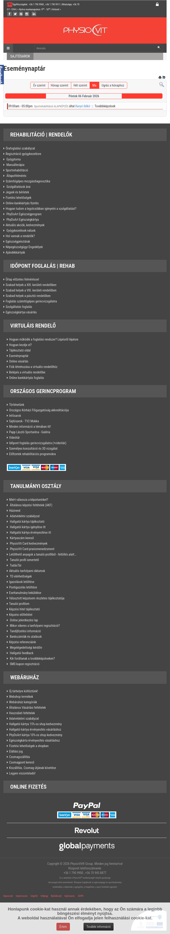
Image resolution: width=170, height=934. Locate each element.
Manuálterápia (15, 165)
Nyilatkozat (56, 896)
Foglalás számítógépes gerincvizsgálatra (31, 301)
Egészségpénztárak (18, 241)
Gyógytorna (13, 159)
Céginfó (34, 896)
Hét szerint (80, 85)
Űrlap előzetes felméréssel (22, 279)
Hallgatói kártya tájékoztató (26, 521)
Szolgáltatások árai (18, 187)
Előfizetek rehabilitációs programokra (32, 454)
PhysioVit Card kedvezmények (28, 543)
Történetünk (16, 405)
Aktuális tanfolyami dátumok (27, 571)
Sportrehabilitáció (17, 170)
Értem (63, 927)
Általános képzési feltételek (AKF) (30, 505)
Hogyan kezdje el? (20, 345)
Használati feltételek (22, 713)
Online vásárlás (18, 361)
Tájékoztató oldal (20, 350)
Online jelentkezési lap (23, 620)
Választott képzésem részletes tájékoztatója (36, 598)
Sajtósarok (69, 896)
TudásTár (15, 565)
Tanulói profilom (19, 604)
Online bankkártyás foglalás (26, 378)
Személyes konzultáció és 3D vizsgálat (33, 448)
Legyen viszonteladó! (22, 773)
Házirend (14, 510)
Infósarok (15, 415)
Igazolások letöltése (21, 582)
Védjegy (44, 896)
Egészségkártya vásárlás (21, 312)
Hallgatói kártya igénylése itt (27, 527)
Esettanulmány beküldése (25, 593)
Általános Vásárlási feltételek (27, 707)
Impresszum (22, 896)
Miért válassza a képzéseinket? (28, 499)
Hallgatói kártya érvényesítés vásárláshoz (35, 729)
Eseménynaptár (18, 356)
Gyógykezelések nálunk (21, 230)
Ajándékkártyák (15, 252)
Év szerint (39, 85)
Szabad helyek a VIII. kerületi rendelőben (31, 290)
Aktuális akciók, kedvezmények (25, 225)
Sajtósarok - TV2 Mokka (24, 421)
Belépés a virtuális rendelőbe (27, 372)
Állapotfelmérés (16, 176)
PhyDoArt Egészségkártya (22, 219)
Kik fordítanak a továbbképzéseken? (32, 658)
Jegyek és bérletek (17, 192)
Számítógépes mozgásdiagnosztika (28, 181)
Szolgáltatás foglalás (19, 307)
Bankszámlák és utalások (25, 636)
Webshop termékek (21, 696)
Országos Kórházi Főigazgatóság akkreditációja (39, 410)
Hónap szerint (59, 85)
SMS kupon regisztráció (24, 664)
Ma (94, 85)
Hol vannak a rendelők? (20, 236)
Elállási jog (16, 751)
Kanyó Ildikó (82, 106)
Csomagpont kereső (21, 762)
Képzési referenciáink (22, 642)
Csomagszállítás (19, 757)
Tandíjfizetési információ (25, 631)
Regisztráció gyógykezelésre (23, 154)
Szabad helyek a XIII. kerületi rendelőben (31, 285)
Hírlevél (55, 9)
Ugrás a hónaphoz (113, 85)
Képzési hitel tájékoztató (24, 609)
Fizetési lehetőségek (18, 197)
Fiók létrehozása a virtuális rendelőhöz (33, 367)
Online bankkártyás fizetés (22, 203)
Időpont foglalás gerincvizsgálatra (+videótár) (37, 443)
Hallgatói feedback (21, 653)
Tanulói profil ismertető (24, 560)
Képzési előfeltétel (20, 615)
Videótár (14, 437)
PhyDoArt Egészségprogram (24, 214)
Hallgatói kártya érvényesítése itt (30, 532)
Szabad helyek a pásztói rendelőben (28, 296)
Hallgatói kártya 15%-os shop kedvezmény (35, 724)
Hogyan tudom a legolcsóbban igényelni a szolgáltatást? (41, 208)
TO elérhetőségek (20, 576)
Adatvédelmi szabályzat (24, 516)
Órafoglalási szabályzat (20, 148)
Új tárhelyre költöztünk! (23, 691)
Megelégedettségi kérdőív (25, 647)
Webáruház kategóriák (23, 702)
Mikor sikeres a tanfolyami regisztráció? (34, 625)
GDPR (80, 896)
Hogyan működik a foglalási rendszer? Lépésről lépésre (43, 339)
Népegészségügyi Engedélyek (24, 247)
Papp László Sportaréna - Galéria (29, 432)
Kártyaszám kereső (21, 538)
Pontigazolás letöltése (23, 587)
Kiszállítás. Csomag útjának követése (32, 768)
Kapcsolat (8, 896)
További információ (98, 927)
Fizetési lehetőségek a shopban (29, 746)
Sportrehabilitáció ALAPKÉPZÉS (51, 106)
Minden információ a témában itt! (30, 426)
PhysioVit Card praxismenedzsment (31, 549)
